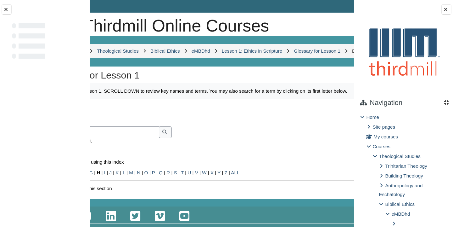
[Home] (111, 23)
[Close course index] (7, 9)
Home (372, 117)
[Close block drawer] (446, 9)
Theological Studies (400, 156)
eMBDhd (400, 214)
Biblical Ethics (400, 204)
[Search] (156, 172)
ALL (287, 212)
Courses (381, 146)
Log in (335, 6)
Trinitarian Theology (406, 166)
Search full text (127, 180)
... (333, 151)
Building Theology (404, 175)
